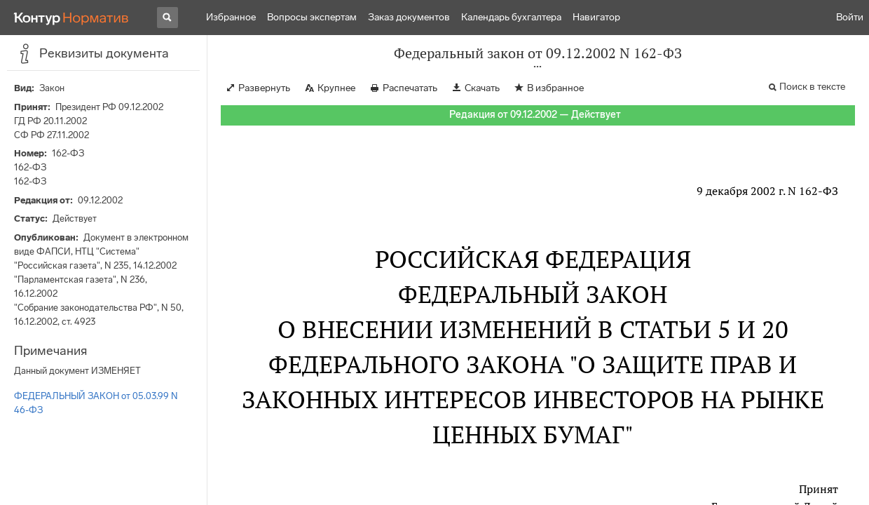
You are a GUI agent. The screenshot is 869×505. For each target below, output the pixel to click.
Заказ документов (409, 17)
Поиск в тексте (812, 87)
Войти (849, 17)
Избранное (231, 17)
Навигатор (596, 17)
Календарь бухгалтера (511, 17)
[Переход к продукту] (71, 17)
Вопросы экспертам (312, 17)
